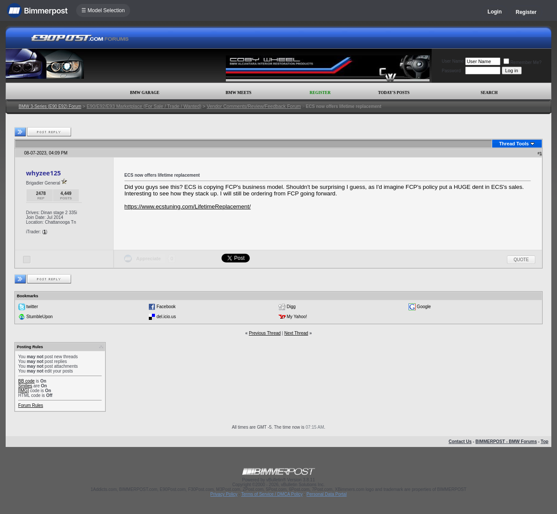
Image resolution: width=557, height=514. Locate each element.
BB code (26, 381)
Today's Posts (393, 93)
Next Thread (296, 333)
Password (451, 70)
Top (545, 441)
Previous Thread (265, 333)
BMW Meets (239, 93)
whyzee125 (43, 172)
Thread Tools (514, 143)
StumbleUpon (40, 316)
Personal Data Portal (326, 494)
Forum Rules (30, 405)
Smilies (25, 385)
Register (526, 12)
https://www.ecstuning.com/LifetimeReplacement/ (187, 206)
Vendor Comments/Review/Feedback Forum (254, 106)
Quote (521, 259)
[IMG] (23, 390)
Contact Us (460, 441)
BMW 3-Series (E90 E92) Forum (50, 106)
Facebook (166, 306)
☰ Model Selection (103, 10)
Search (489, 93)
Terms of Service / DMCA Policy (271, 494)
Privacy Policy (223, 494)
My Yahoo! (297, 316)
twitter (32, 306)
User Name (453, 61)
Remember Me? (522, 62)
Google (424, 306)
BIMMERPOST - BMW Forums (506, 441)
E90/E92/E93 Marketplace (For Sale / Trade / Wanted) (144, 106)
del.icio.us (166, 316)
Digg (291, 306)
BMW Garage (144, 93)
